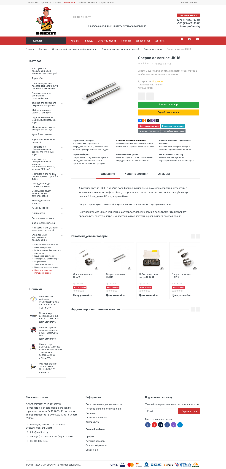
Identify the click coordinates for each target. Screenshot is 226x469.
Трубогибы (36, 78)
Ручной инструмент (40, 134)
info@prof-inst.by (190, 26)
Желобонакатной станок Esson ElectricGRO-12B (48, 366)
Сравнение (92, 449)
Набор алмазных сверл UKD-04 (148, 276)
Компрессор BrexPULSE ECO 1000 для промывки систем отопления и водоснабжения (50, 349)
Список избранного (97, 445)
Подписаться (189, 411)
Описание (108, 174)
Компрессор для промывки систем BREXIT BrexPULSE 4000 (48, 331)
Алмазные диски (39, 208)
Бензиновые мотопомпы (46, 244)
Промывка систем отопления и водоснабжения (40, 95)
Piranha (159, 84)
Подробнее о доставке (173, 131)
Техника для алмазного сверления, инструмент (42, 104)
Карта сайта (92, 422)
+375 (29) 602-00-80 (188, 23)
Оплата (57, 2)
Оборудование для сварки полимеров (40, 184)
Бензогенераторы (42, 247)
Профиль (91, 436)
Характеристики (136, 174)
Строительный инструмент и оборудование (38, 237)
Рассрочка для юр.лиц (173, 126)
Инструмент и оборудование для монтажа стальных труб (43, 71)
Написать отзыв (163, 63)
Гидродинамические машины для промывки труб (42, 120)
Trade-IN (81, 2)
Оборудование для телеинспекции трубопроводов (40, 193)
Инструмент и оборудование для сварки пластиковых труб (41, 151)
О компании (32, 2)
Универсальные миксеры (46, 259)
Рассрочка (69, 2)
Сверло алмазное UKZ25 (182, 276)
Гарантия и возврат (96, 417)
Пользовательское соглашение (103, 408)
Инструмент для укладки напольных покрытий (43, 228)
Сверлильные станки (41, 218)
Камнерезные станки (44, 256)
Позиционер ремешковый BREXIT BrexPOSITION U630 (49, 316)
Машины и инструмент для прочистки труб (42, 128)
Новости (92, 2)
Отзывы (164, 174)
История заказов (95, 441)
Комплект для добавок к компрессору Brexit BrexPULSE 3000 (49, 300)
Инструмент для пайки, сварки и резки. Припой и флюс (43, 176)
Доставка (46, 2)
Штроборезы (40, 261)
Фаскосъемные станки (42, 223)
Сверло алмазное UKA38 (83, 276)
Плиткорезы (37, 213)
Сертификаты (107, 2)
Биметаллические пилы (46, 267)
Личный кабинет (189, 2)
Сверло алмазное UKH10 (116, 276)
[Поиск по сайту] (114, 17)
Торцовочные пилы (43, 264)
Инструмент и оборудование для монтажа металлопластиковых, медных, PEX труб (42, 164)
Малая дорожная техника (39, 201)
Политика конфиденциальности (104, 404)
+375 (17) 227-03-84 (188, 19)
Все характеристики (149, 126)
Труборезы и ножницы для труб (42, 140)
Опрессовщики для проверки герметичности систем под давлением (43, 86)
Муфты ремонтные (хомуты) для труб (40, 111)
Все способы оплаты (149, 131)
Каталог (46, 40)
